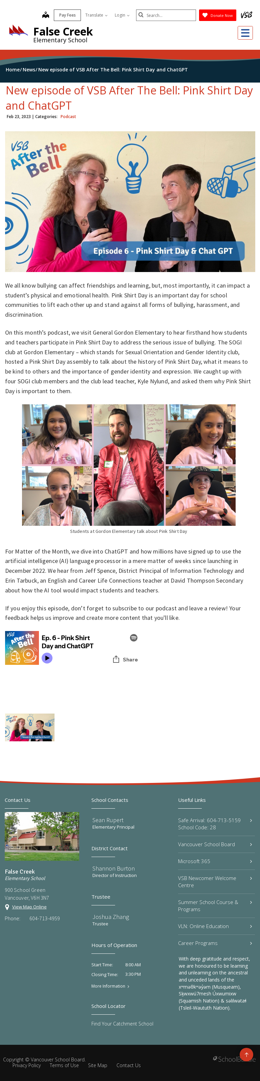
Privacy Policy (27, 1065)
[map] (44, 15)
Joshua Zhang (110, 917)
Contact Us (128, 1065)
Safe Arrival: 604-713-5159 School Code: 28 (215, 824)
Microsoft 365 (215, 861)
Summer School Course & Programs (215, 906)
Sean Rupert (108, 820)
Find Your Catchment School (122, 1023)
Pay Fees (66, 15)
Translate (95, 15)
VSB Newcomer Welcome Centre (215, 881)
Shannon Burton (113, 868)
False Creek (63, 31)
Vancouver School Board (215, 844)
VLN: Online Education (215, 926)
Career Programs (215, 943)
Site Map (97, 1065)
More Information (108, 986)
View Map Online (29, 907)
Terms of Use (64, 1065)
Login (121, 15)
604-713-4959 (44, 918)
